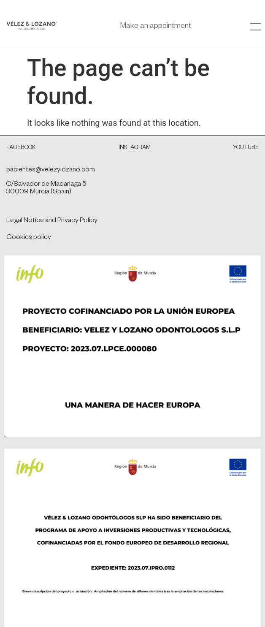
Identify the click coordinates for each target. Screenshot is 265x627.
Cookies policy (28, 238)
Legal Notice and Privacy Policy (51, 221)
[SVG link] (31, 25)
